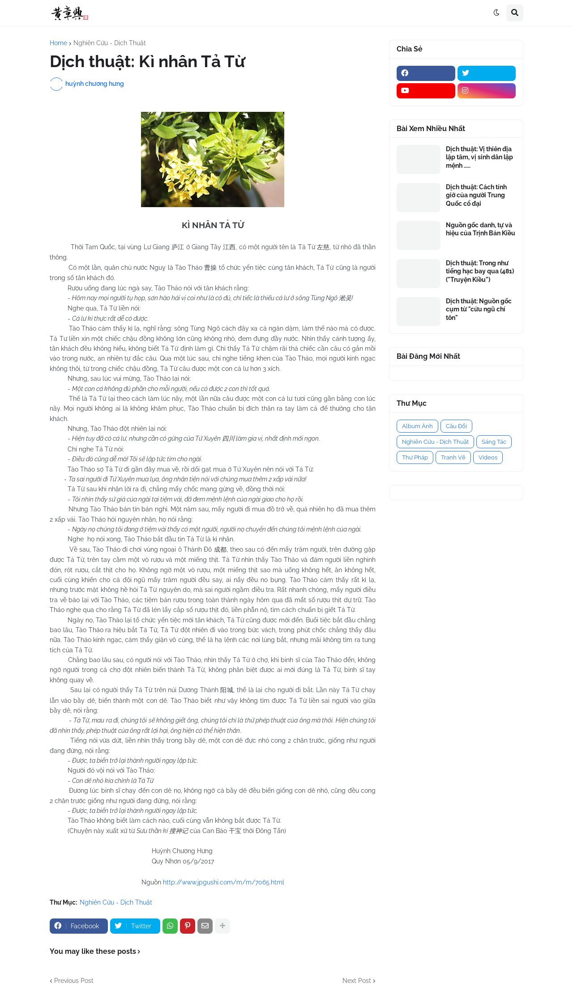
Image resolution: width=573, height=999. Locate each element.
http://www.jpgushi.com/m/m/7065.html (223, 882)
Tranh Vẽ (453, 457)
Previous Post (74, 980)
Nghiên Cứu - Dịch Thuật (109, 43)
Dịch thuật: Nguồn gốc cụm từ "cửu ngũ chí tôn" (479, 309)
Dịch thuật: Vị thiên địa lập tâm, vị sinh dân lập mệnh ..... (479, 157)
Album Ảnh (417, 426)
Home (58, 43)
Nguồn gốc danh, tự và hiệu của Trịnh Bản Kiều (480, 229)
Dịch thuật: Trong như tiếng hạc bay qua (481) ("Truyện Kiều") (480, 271)
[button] (496, 12)
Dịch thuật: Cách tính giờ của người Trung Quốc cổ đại (476, 195)
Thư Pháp (415, 457)
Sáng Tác (494, 441)
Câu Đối (456, 426)
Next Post (356, 980)
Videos (488, 457)
